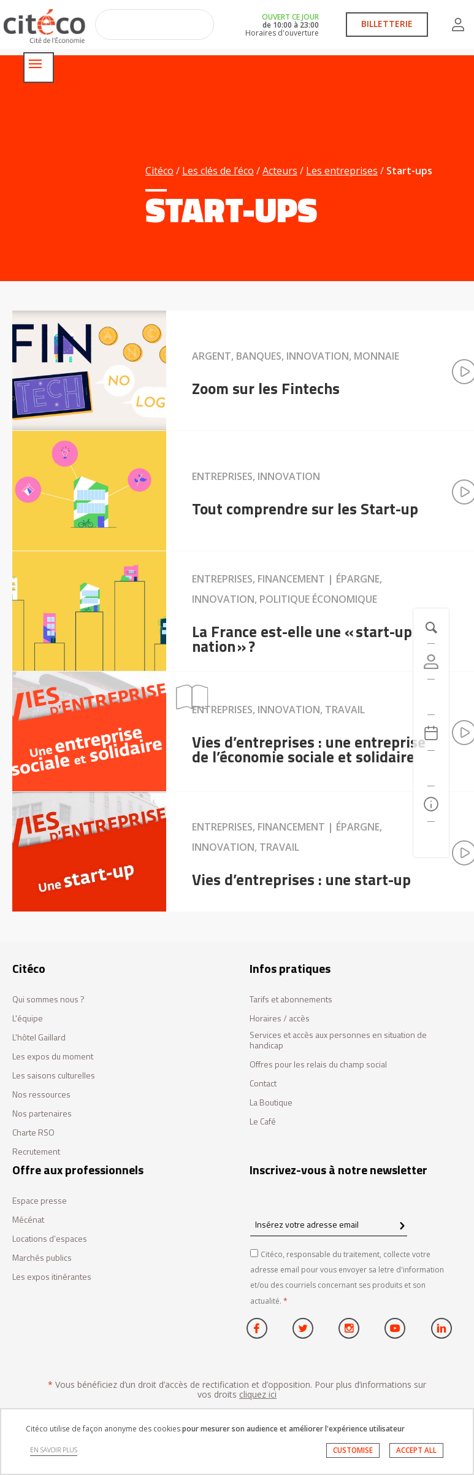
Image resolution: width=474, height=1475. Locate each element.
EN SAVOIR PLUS (55, 1454)
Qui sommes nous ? (48, 999)
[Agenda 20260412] (431, 733)
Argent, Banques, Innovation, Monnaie (295, 356)
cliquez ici (258, 1394)
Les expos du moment (52, 1057)
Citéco (159, 170)
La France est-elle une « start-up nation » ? (302, 638)
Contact (263, 1084)
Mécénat (28, 1220)
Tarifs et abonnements (291, 999)
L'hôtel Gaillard (39, 1037)
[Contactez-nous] (431, 840)
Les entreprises (342, 170)
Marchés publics (42, 1258)
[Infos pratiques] (431, 804)
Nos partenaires (42, 1114)
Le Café (263, 1122)
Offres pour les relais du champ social (318, 1064)
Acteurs (279, 170)
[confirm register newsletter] (402, 1226)
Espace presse (39, 1201)
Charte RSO (33, 1133)
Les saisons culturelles (53, 1076)
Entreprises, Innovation (256, 476)
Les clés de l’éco (218, 170)
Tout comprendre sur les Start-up (305, 508)
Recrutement (36, 1152)
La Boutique (271, 1103)
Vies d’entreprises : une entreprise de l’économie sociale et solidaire (309, 749)
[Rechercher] (431, 768)
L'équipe (27, 1018)
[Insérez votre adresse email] (328, 1224)
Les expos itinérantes (51, 1277)
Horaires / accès (280, 1018)
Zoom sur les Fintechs (266, 388)
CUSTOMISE (349, 1453)
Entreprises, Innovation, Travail (278, 709)
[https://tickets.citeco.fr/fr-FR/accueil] (431, 697)
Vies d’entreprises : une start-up (301, 879)
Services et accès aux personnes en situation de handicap (338, 1040)
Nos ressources (41, 1095)
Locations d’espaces (49, 1239)
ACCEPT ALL (415, 1453)
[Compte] (431, 661)
